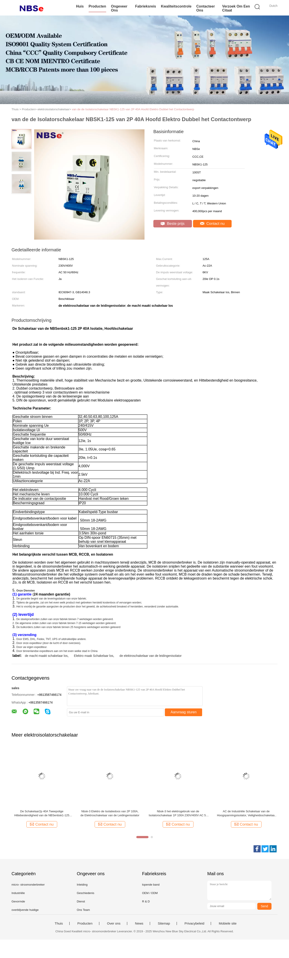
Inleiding (82, 884)
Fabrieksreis (145, 6)
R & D (146, 901)
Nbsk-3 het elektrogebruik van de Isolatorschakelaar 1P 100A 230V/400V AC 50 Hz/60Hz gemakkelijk (178, 813)
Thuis (59, 923)
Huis (80, 6)
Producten (97, 6)
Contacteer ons (205, 8)
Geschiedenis (85, 893)
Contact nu (212, 223)
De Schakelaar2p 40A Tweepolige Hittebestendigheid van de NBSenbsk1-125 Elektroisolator (41, 813)
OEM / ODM (150, 893)
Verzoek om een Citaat (236, 8)
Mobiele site (227, 923)
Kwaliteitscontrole (176, 6)
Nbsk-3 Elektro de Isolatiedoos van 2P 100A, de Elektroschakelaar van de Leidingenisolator (109, 813)
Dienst (81, 901)
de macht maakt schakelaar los (46, 655)
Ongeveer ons (119, 8)
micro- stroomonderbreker (28, 884)
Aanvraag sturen (184, 712)
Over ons (114, 923)
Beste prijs (172, 223)
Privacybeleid (194, 923)
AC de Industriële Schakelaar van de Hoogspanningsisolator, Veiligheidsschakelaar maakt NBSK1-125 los (246, 813)
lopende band (151, 884)
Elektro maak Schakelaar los (93, 655)
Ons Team (83, 909)
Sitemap (164, 923)
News (139, 923)
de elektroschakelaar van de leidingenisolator (150, 655)
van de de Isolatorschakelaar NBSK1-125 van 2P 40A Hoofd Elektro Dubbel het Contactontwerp (133, 109)
